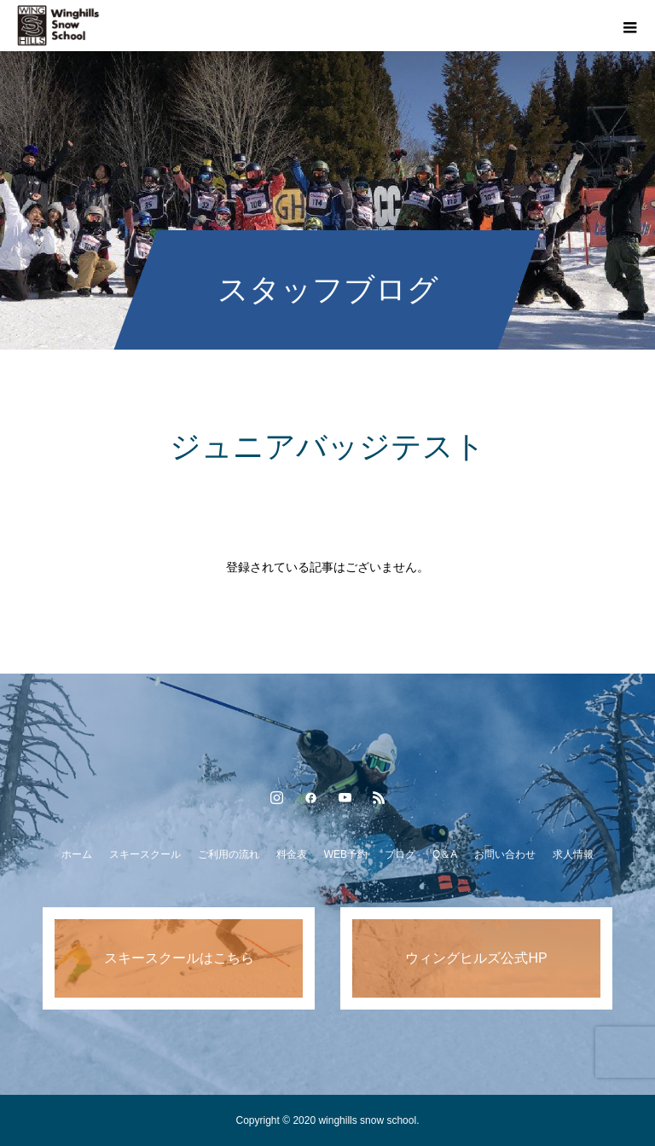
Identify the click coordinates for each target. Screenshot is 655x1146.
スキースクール (145, 854)
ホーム (76, 854)
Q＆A (444, 854)
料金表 (291, 854)
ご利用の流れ (228, 854)
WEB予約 (346, 854)
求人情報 (573, 854)
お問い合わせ (505, 854)
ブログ (400, 854)
